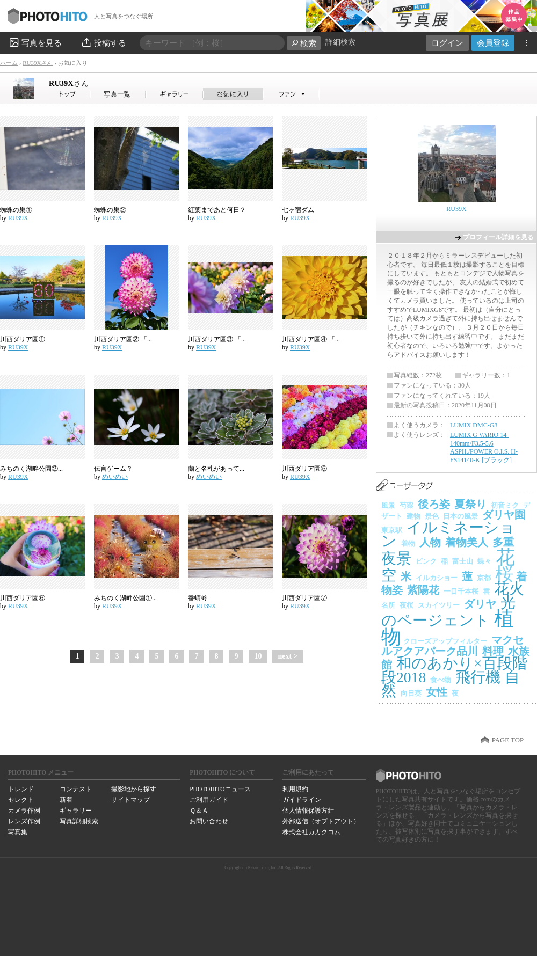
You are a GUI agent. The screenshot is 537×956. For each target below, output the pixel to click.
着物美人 (466, 542)
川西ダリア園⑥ (22, 598)
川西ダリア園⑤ (304, 468)
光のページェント (448, 611)
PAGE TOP (508, 740)
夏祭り (470, 504)
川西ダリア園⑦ (304, 598)
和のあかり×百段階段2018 (454, 670)
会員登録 (493, 42)
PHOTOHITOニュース (220, 789)
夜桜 (406, 605)
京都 (484, 578)
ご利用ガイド (209, 800)
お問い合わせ (209, 821)
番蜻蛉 (197, 598)
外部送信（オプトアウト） (321, 821)
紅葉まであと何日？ (217, 210)
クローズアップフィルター (445, 641)
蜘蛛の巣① (16, 210)
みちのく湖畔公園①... (125, 598)
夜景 (396, 558)
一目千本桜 (461, 591)
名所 (388, 605)
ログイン (447, 42)
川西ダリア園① (22, 339)
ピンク (426, 561)
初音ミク (505, 505)
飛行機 (477, 677)
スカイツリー (439, 605)
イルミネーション (448, 534)
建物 (413, 516)
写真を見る (35, 42)
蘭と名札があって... (216, 468)
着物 (408, 543)
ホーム (9, 63)
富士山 (462, 561)
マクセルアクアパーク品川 (452, 645)
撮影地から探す (133, 789)
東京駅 (391, 530)
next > (287, 656)
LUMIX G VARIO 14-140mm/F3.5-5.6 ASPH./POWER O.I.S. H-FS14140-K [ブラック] (484, 447)
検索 (303, 43)
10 (258, 656)
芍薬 (406, 505)
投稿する (103, 42)
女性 (436, 692)
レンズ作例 (24, 821)
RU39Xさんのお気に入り (233, 94)
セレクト (21, 800)
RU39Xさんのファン (291, 94)
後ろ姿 (434, 504)
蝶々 (484, 561)
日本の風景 (460, 516)
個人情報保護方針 (308, 810)
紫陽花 (423, 590)
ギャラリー (76, 810)
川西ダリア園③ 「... (217, 339)
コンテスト (76, 789)
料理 (493, 651)
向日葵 (411, 693)
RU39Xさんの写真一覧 (118, 94)
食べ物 (440, 680)
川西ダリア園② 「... (123, 339)
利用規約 (295, 789)
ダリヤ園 (503, 515)
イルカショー (437, 578)
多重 (503, 542)
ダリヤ (480, 604)
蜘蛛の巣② (110, 210)
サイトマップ (130, 800)
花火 (509, 588)
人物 (430, 542)
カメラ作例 (24, 810)
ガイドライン (301, 800)
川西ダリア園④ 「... (311, 339)
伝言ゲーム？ (113, 468)
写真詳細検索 (79, 821)
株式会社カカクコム (311, 832)
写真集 (17, 832)
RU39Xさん (38, 63)
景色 (432, 516)
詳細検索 (340, 42)
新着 (66, 800)
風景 (388, 505)
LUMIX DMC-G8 (473, 425)
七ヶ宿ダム (298, 210)
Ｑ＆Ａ (199, 810)
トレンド (21, 789)
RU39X (69, 83)
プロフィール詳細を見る (498, 237)
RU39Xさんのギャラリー (175, 94)
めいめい (115, 476)
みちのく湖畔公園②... (31, 468)
